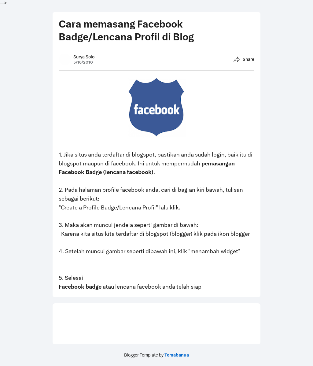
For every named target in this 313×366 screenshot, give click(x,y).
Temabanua (176, 355)
